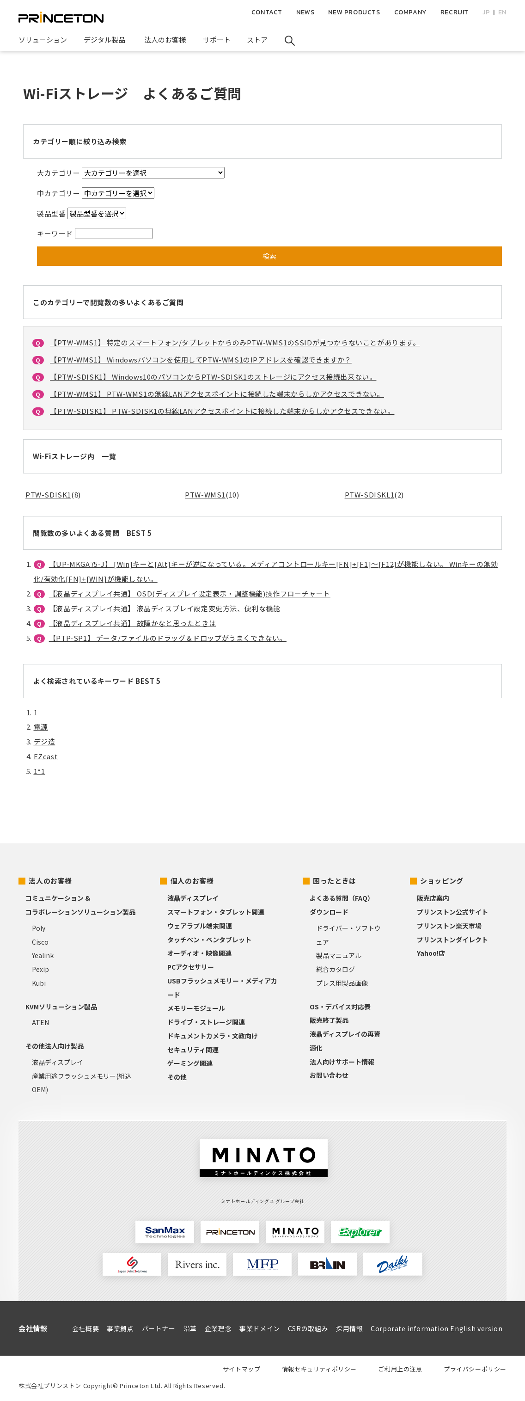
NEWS (305, 12)
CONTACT (266, 12)
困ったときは (334, 880)
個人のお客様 (192, 880)
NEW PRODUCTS (354, 12)
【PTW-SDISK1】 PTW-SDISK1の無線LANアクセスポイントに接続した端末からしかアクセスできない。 (222, 411)
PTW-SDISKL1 (370, 494)
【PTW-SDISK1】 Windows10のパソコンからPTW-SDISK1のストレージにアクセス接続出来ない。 (213, 376)
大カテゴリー (58, 173)
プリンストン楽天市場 (449, 925)
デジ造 (44, 741)
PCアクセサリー (190, 966)
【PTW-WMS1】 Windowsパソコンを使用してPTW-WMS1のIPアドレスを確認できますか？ (201, 359)
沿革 (190, 1328)
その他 (177, 1076)
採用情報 (349, 1328)
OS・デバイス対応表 (340, 1006)
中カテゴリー (58, 193)
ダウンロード (329, 911)
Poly (38, 928)
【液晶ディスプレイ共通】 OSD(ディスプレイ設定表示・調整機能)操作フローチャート (189, 593)
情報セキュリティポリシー (319, 1368)
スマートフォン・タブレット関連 (215, 911)
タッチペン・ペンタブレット (209, 939)
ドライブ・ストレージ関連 (206, 1021)
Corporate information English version (436, 1328)
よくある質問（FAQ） (342, 898)
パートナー (159, 1328)
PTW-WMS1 (205, 494)
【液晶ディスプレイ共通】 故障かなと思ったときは (132, 623)
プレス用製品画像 (342, 983)
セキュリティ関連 (193, 1049)
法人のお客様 (50, 880)
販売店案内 (433, 898)
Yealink (43, 955)
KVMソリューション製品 (61, 1006)
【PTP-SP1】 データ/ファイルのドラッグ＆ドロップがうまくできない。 (168, 638)
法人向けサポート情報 (342, 1061)
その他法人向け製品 (54, 1046)
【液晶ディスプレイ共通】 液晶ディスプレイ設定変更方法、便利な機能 (165, 608)
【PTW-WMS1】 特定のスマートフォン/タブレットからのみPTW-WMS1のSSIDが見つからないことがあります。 (235, 342)
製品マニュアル (338, 955)
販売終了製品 (329, 1020)
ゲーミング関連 (190, 1063)
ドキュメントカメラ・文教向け (212, 1035)
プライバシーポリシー (475, 1368)
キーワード (55, 233)
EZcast (46, 756)
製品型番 (51, 213)
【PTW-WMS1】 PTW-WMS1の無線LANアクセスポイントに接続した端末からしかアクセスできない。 (217, 394)
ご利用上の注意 (400, 1368)
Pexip (40, 969)
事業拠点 (120, 1328)
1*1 (39, 771)
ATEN (40, 1022)
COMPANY (410, 12)
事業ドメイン (259, 1328)
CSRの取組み (308, 1328)
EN (502, 12)
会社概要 (85, 1328)
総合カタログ (335, 969)
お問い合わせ (329, 1075)
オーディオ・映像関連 (199, 953)
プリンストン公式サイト (452, 911)
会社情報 (32, 1328)
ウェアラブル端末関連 (199, 925)
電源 (41, 726)
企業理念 (218, 1328)
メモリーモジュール (196, 1008)
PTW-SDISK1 (48, 494)
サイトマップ (242, 1368)
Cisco (40, 941)
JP (486, 12)
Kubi (39, 983)
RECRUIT (454, 12)
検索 (269, 256)
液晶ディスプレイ (57, 1062)
